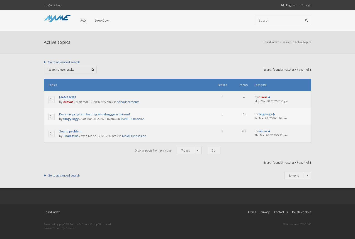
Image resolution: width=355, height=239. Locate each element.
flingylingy (71, 119)
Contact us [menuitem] (281, 212)
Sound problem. (70, 131)
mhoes (262, 131)
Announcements (128, 102)
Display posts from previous (168, 150)
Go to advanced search (64, 62)
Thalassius (70, 136)
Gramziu (71, 228)
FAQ (83, 20)
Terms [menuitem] (252, 212)
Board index (52, 212)
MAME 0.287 (67, 97)
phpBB (63, 224)
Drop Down (102, 20)
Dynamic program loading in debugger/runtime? (94, 114)
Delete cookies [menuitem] (301, 212)
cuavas (68, 102)
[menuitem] (306, 5)
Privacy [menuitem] (265, 212)
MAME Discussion (133, 119)
